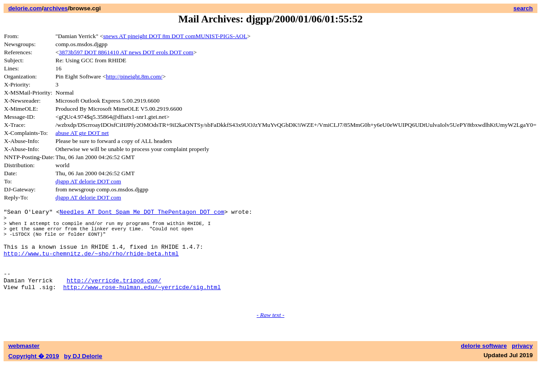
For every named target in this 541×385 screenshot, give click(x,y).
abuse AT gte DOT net (82, 133)
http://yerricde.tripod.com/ (113, 296)
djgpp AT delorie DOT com (88, 181)
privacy (522, 366)
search (523, 8)
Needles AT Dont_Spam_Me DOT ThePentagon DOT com (142, 213)
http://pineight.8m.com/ (134, 76)
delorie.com (25, 8)
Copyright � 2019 (33, 376)
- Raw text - (271, 335)
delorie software (484, 366)
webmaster (24, 366)
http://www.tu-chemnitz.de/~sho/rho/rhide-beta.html (91, 264)
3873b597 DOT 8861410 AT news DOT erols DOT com (126, 52)
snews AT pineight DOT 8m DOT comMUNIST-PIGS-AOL (175, 36)
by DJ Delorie (83, 376)
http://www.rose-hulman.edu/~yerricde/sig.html (142, 304)
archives (56, 8)
